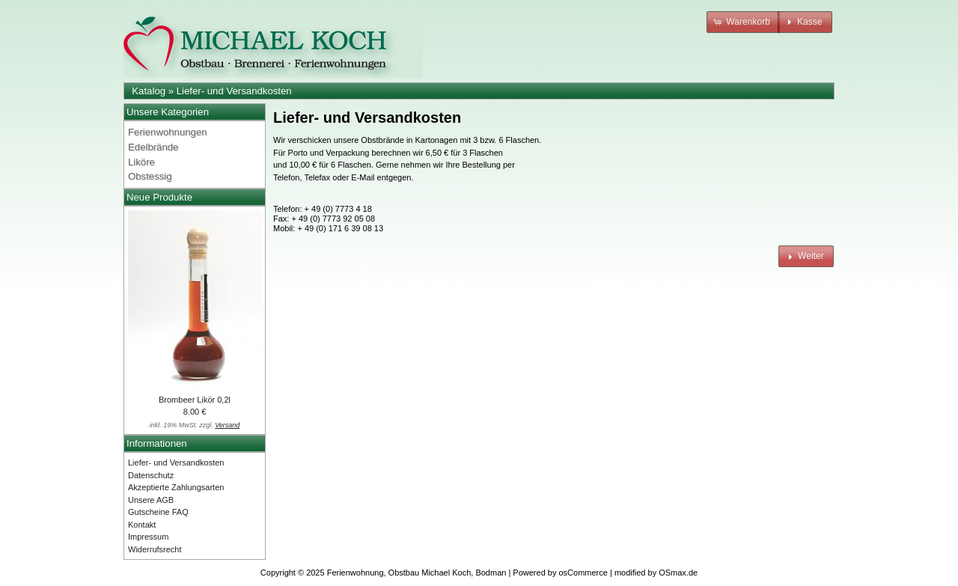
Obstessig (150, 176)
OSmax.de (678, 572)
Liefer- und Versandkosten (234, 91)
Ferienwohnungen (167, 132)
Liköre (141, 162)
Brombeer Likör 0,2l (195, 399)
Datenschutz (151, 475)
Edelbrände (153, 147)
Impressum (148, 536)
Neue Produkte (159, 197)
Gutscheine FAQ (158, 511)
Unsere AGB (151, 499)
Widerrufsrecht (155, 549)
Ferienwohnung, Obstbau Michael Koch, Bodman (417, 572)
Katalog (148, 91)
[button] (743, 22)
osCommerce (583, 572)
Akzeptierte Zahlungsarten (176, 487)
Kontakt (142, 524)
